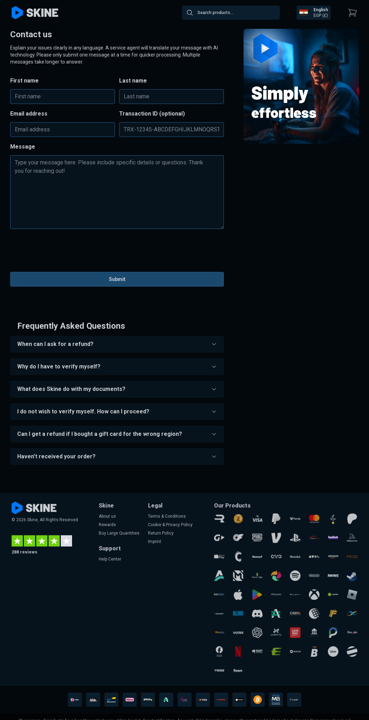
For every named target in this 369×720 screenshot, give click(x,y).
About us (107, 516)
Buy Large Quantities (119, 533)
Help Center (110, 559)
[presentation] (117, 252)
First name (24, 80)
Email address (28, 113)
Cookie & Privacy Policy (170, 524)
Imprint (154, 541)
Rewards (107, 524)
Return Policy (161, 533)
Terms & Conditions (167, 516)
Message (22, 146)
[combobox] (231, 13)
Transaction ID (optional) (152, 113)
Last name (133, 80)
